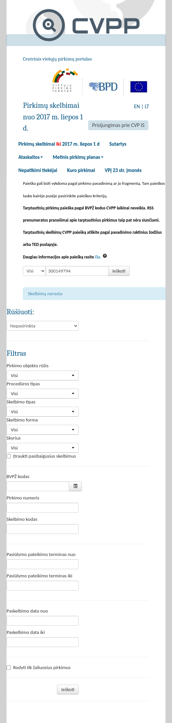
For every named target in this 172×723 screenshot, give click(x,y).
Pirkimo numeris (23, 498)
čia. (98, 256)
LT (147, 106)
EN (137, 106)
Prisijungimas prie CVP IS (118, 125)
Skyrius (14, 438)
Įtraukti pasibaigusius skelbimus (41, 456)
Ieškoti (118, 271)
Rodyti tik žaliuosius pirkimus (38, 667)
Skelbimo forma (22, 420)
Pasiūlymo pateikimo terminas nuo (41, 554)
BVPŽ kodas (18, 476)
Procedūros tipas (23, 384)
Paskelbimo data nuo (27, 611)
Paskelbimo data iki (26, 632)
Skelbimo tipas (21, 402)
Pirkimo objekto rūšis (27, 366)
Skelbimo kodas (22, 519)
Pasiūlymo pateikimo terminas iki (39, 576)
